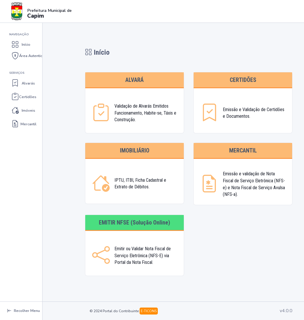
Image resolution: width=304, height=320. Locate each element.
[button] (36, 44)
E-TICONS (149, 311)
